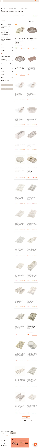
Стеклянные (22, 15)
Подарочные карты (4, 445)
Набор (6, 77)
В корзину (34, 48)
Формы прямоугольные (5, 34)
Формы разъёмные (4, 37)
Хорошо (26, 442)
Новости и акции (4, 442)
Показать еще (26, 417)
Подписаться (13, 433)
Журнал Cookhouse (4, 443)
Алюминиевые (9, 15)
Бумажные (16, 15)
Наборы (3, 15)
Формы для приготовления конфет (6, 40)
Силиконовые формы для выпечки (6, 27)
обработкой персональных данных (11, 435)
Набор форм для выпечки (6, 24)
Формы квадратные (4, 29)
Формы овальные (4, 32)
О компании (3, 440)
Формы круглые (4, 30)
